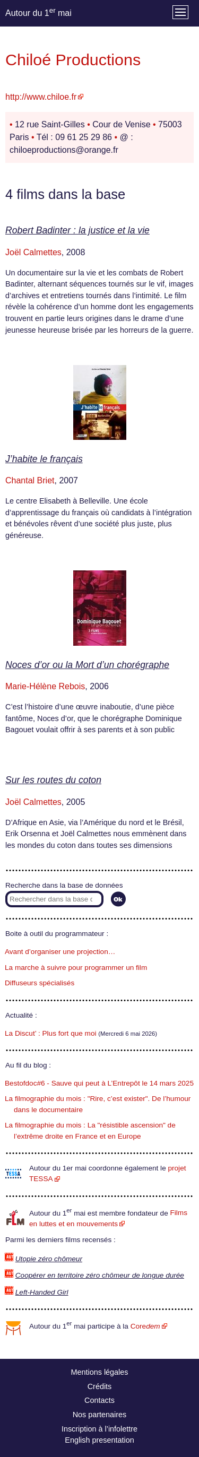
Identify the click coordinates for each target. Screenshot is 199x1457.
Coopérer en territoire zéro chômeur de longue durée (99, 1275)
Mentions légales (99, 1372)
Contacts (99, 1400)
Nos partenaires (100, 1414)
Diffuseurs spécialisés (39, 983)
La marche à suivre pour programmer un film (76, 968)
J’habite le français (44, 459)
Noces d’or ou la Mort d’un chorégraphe (87, 665)
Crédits (100, 1386)
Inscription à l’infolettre (99, 1429)
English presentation (99, 1440)
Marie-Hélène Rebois (45, 686)
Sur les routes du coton (53, 780)
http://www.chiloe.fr (40, 96)
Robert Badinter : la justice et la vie (77, 230)
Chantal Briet (30, 480)
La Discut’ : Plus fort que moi (51, 1033)
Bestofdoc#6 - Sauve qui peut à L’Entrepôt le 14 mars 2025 (99, 1083)
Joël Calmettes (33, 252)
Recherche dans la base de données (64, 885)
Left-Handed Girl (41, 1292)
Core (145, 1326)
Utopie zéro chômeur (48, 1259)
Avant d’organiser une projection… (60, 952)
